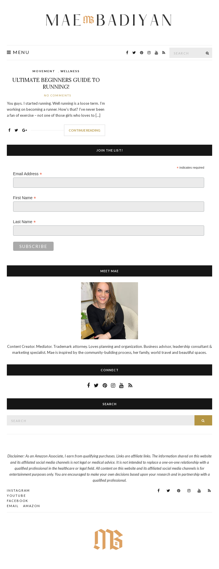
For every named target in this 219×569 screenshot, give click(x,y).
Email (13, 506)
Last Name (24, 222)
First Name (24, 198)
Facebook (17, 501)
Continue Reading (84, 130)
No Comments (57, 95)
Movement (44, 71)
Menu (18, 52)
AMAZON (31, 506)
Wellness (70, 71)
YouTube (16, 495)
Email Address (27, 174)
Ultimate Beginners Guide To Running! (56, 83)
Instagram (18, 490)
